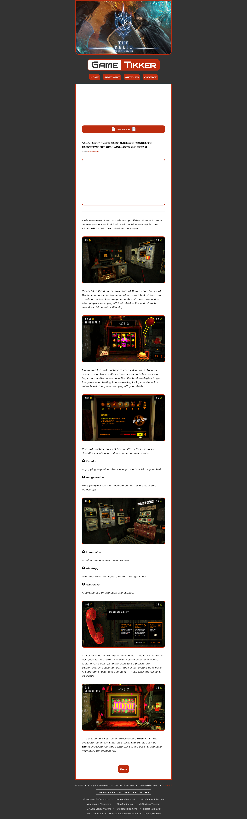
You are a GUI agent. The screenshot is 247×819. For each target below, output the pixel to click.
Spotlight (112, 77)
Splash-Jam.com (152, 808)
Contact (150, 77)
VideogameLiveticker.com (96, 799)
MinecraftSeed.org (127, 808)
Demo (86, 746)
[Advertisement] (123, 104)
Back (123, 769)
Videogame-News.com (99, 804)
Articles (132, 77)
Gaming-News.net (125, 799)
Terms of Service (124, 785)
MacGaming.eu (125, 804)
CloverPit (88, 228)
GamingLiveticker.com (152, 799)
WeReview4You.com (149, 804)
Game (123, 65)
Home (94, 77)
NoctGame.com (95, 813)
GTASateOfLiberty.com (99, 808)
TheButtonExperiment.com (123, 813)
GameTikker (93, 151)
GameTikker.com (149, 785)
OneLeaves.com (152, 813)
